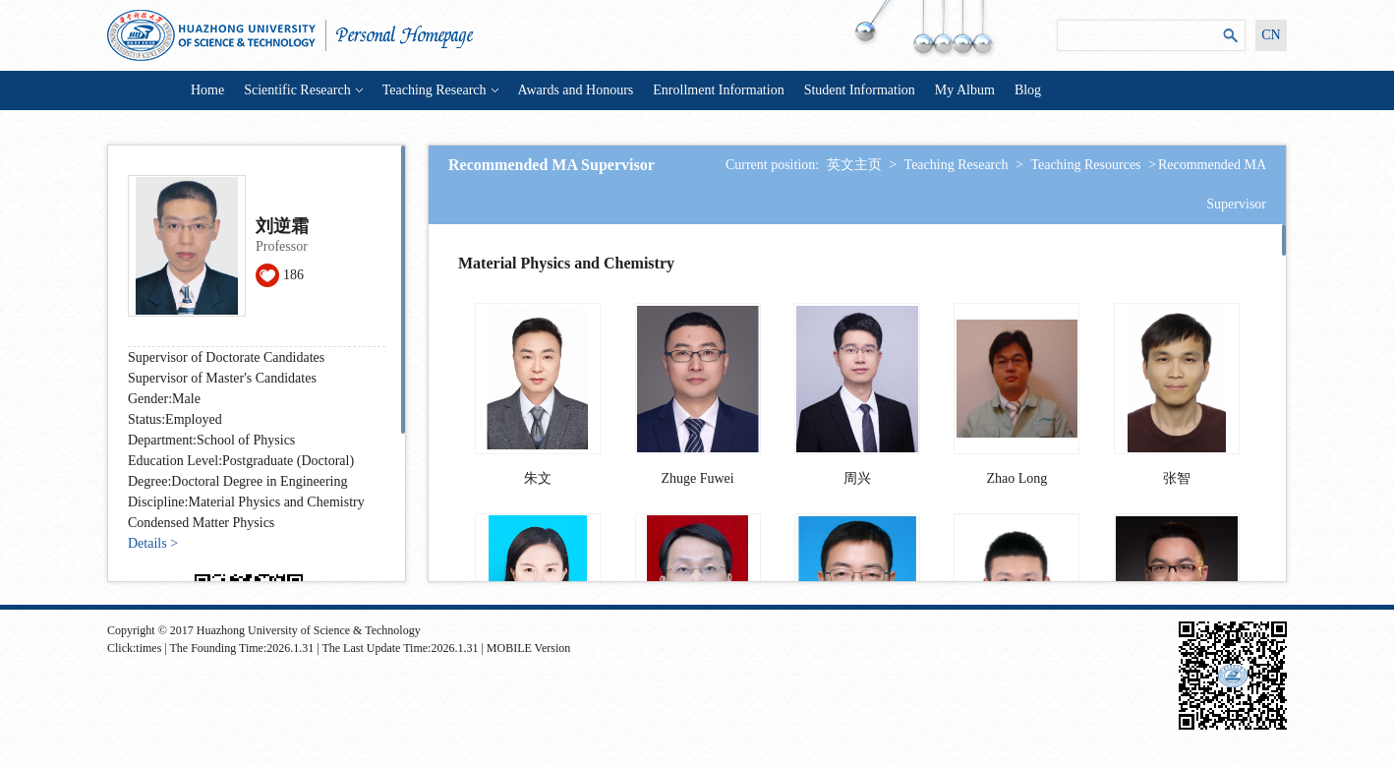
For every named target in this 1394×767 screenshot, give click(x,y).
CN (1270, 35)
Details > (153, 543)
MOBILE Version (528, 648)
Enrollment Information (718, 90)
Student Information (859, 90)
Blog (1028, 90)
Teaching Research (440, 90)
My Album (965, 90)
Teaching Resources (1085, 164)
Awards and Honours (576, 90)
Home (207, 90)
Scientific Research (303, 90)
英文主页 (854, 164)
